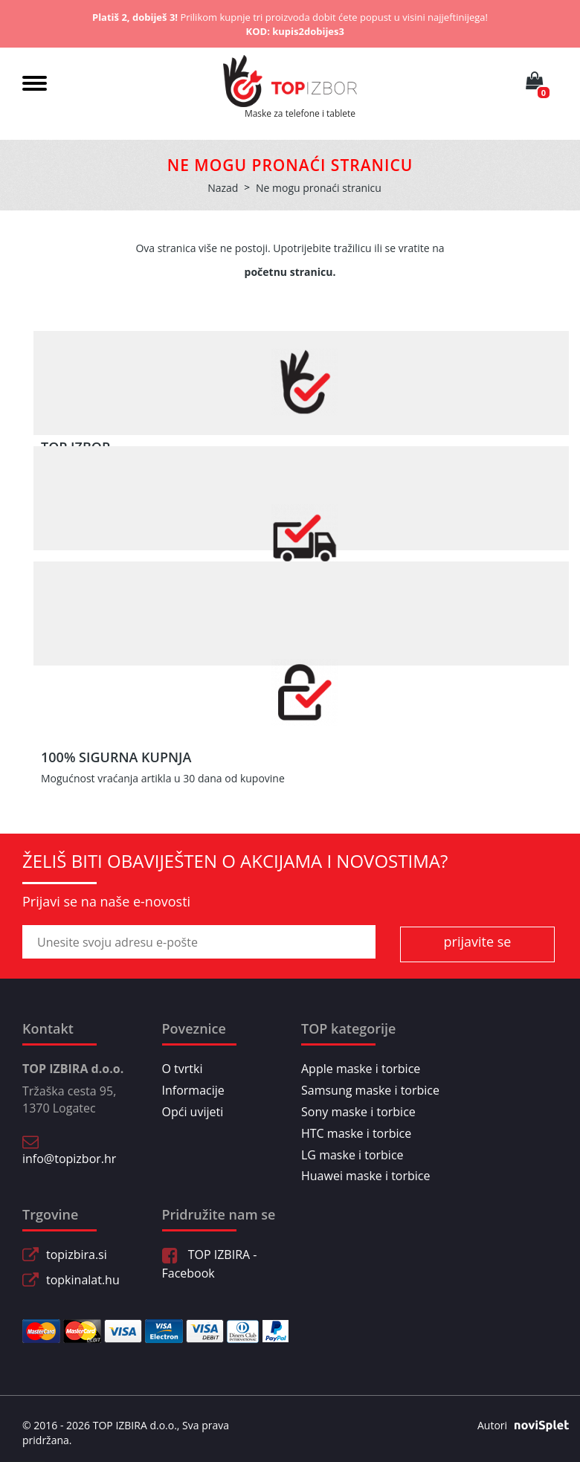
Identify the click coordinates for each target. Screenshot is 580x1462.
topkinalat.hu (83, 1280)
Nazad (222, 188)
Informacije (193, 1090)
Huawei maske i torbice (366, 1176)
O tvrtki (182, 1068)
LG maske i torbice (352, 1155)
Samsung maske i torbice (370, 1090)
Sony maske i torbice (358, 1112)
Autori (517, 1425)
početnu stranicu (289, 272)
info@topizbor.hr (69, 1158)
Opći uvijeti (193, 1112)
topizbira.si (76, 1254)
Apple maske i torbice (360, 1068)
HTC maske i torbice (356, 1133)
